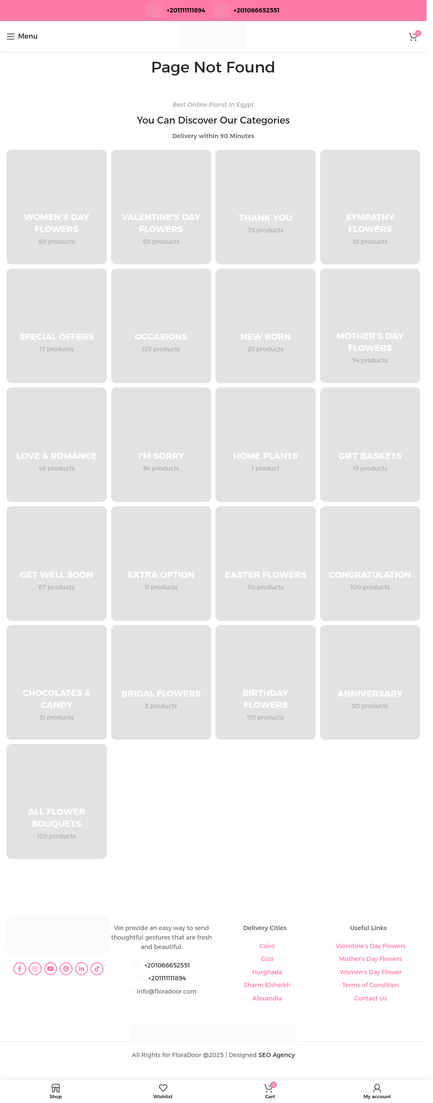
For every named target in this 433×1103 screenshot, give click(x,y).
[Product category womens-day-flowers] (56, 207)
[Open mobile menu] (22, 36)
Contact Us (370, 998)
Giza (266, 959)
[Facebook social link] (19, 968)
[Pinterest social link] (66, 968)
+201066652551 (167, 965)
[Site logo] (213, 35)
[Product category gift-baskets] (370, 444)
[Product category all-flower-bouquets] (56, 801)
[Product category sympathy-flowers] (370, 207)
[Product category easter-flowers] (265, 563)
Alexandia (267, 998)
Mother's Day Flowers (370, 959)
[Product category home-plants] (265, 444)
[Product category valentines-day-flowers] (161, 207)
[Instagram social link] (35, 968)
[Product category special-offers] (56, 326)
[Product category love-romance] (56, 444)
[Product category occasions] (161, 326)
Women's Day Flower (370, 972)
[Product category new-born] (265, 326)
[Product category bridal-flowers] (161, 682)
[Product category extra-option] (161, 563)
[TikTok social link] (97, 968)
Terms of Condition (370, 985)
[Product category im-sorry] (161, 444)
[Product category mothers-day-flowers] (370, 326)
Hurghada (267, 972)
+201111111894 (186, 10)
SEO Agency (276, 1055)
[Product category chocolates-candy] (56, 682)
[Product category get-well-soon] (56, 563)
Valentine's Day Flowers (371, 946)
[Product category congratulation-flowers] (370, 563)
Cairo (267, 946)
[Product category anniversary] (370, 682)
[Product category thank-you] (265, 207)
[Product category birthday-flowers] (265, 682)
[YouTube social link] (50, 968)
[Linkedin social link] (81, 968)
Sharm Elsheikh (267, 985)
